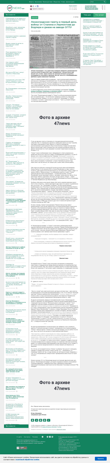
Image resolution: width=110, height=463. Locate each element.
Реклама (35, 437)
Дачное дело (70, 1)
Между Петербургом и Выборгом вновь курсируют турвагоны (16, 136)
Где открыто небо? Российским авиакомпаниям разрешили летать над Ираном (16, 65)
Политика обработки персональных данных (31, 441)
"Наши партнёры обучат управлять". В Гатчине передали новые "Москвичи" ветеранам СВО (16, 127)
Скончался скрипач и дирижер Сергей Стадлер (16, 37)
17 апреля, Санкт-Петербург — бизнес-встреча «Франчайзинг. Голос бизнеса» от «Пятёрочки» (93, 62)
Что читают (99, 15)
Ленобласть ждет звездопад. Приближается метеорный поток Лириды (16, 30)
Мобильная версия (31, 6)
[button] (32, 420)
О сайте (19, 437)
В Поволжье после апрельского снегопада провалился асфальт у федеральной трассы (16, 332)
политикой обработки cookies (27, 459)
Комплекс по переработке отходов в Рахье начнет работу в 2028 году (16, 267)
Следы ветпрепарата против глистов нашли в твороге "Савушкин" (16, 232)
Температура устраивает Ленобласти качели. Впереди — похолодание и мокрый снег (93, 21)
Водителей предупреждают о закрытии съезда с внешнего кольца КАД (16, 155)
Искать (104, 1)
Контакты (27, 437)
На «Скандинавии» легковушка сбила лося (16, 90)
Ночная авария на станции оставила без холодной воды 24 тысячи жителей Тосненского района (92, 47)
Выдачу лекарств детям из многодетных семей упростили (16, 46)
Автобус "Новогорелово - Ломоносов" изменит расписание (16, 98)
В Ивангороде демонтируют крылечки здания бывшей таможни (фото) (16, 223)
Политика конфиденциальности (27, 440)
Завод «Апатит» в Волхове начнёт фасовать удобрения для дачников (16, 193)
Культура (34, 17)
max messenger (37, 6)
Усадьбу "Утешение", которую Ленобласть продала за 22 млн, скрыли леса (16, 117)
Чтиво (63, 1)
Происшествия (47, 1)
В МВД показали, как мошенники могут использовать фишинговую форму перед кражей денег (16, 417)
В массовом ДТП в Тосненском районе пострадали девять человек (93, 55)
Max (52, 437)
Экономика (38, 1)
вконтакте (33, 6)
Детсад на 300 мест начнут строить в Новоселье (16, 74)
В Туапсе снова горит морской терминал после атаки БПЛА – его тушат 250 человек (16, 342)
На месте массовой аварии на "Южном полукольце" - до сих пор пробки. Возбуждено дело (16, 285)
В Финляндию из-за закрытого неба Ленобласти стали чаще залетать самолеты (16, 21)
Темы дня (87, 15)
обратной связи (61, 429)
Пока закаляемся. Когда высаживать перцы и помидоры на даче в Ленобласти (16, 55)
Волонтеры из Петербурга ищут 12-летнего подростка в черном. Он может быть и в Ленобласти (16, 352)
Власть (31, 1)
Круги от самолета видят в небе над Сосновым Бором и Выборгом (92, 27)
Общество (56, 1)
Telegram (50, 437)
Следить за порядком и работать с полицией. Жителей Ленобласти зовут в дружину (16, 145)
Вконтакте (42, 437)
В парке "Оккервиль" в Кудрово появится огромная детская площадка (16, 380)
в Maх (59, 426)
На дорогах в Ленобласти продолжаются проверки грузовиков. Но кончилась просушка (16, 407)
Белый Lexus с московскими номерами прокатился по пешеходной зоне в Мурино (16, 241)
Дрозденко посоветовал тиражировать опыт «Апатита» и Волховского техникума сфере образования (16, 213)
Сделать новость (37, 8)
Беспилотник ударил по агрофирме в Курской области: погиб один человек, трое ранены (16, 362)
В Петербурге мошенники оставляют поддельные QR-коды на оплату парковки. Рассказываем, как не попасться (16, 174)
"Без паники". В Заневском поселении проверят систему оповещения (16, 184)
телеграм (35, 6)
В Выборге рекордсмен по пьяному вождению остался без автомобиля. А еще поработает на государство (16, 257)
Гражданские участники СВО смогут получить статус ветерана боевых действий (16, 82)
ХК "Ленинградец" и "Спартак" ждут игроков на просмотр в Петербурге (16, 164)
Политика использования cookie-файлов (30, 443)
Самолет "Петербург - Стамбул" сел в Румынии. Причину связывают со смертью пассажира (16, 108)
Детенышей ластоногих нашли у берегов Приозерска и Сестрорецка (16, 312)
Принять (101, 458)
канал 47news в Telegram (49, 426)
